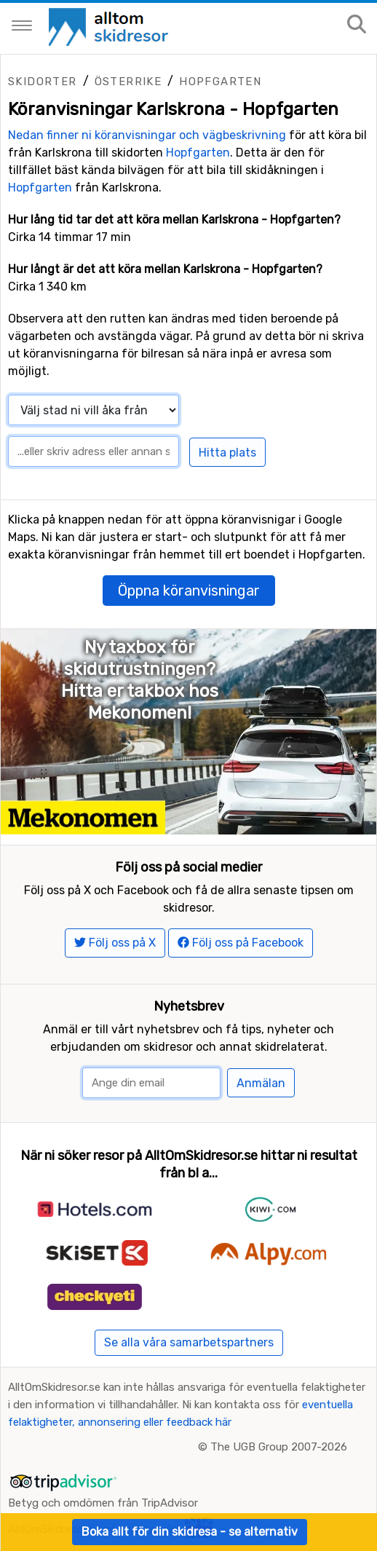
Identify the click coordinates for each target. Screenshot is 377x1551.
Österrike (128, 81)
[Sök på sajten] (356, 25)
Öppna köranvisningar (189, 590)
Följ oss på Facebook (240, 943)
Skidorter (42, 81)
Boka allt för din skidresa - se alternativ (190, 1532)
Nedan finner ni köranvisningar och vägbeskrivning (147, 135)
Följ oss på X (115, 943)
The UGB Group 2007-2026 (278, 1446)
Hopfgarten (220, 81)
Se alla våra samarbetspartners (189, 1342)
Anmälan (261, 1083)
